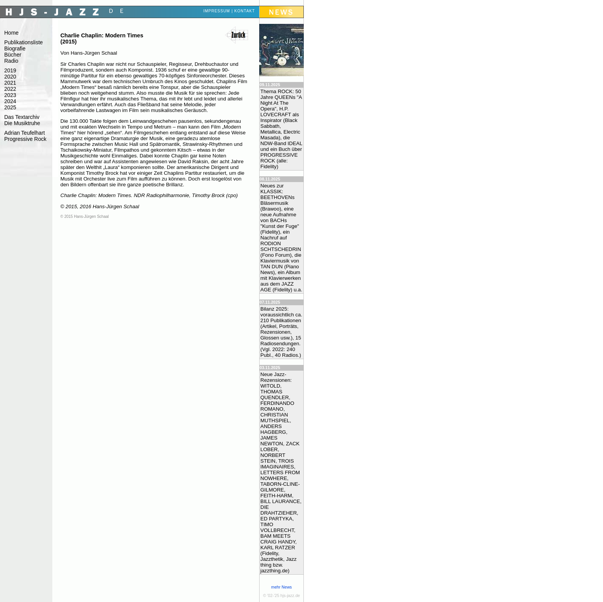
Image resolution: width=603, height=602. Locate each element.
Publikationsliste (23, 42)
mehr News (281, 587)
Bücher (12, 55)
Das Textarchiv (22, 117)
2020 (10, 77)
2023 (10, 95)
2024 (10, 101)
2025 (10, 107)
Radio (11, 61)
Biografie (14, 48)
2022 (10, 89)
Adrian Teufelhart (24, 133)
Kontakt (244, 11)
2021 (10, 83)
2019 (10, 70)
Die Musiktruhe (22, 123)
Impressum (216, 11)
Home (11, 33)
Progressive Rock (25, 139)
